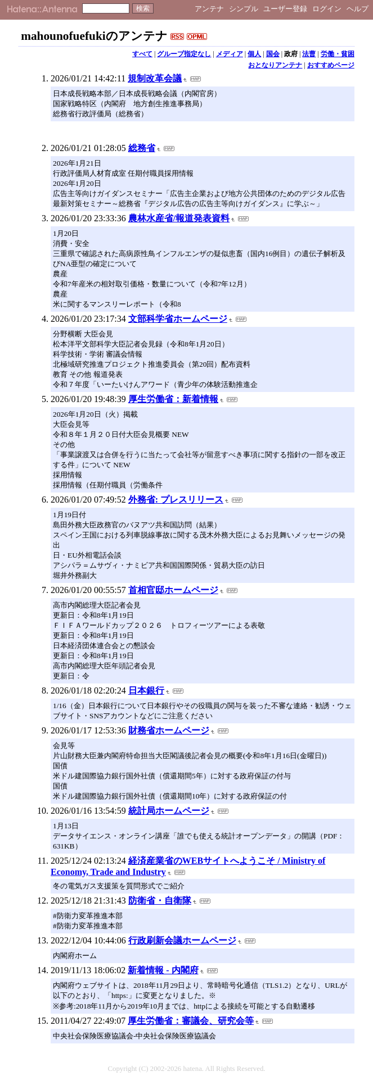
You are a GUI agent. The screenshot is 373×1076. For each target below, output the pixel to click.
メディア (229, 54)
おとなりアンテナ (275, 65)
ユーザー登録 (285, 8)
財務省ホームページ (168, 730)
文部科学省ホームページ (177, 318)
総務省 (141, 148)
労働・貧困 (337, 54)
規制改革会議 (155, 78)
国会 (273, 54)
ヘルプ (357, 8)
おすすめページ (330, 65)
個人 (254, 54)
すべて (142, 54)
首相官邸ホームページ (173, 590)
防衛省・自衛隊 (159, 900)
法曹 (309, 54)
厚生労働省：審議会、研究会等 (191, 1020)
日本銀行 (146, 690)
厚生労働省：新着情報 (173, 399)
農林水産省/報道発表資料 (179, 218)
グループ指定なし (184, 54)
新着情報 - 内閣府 (163, 970)
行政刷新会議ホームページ (182, 940)
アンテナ (209, 8)
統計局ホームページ (168, 810)
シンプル (243, 8)
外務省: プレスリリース (175, 499)
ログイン (326, 8)
